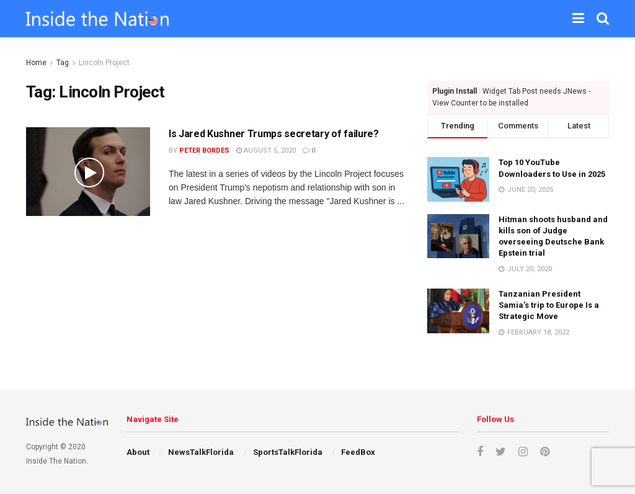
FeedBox (358, 452)
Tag (62, 62)
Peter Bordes (204, 150)
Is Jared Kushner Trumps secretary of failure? (274, 134)
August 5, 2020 (266, 150)
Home (36, 62)
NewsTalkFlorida (201, 452)
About (138, 452)
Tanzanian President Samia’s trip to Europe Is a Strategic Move (549, 305)
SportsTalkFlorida (287, 452)
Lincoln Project (104, 62)
